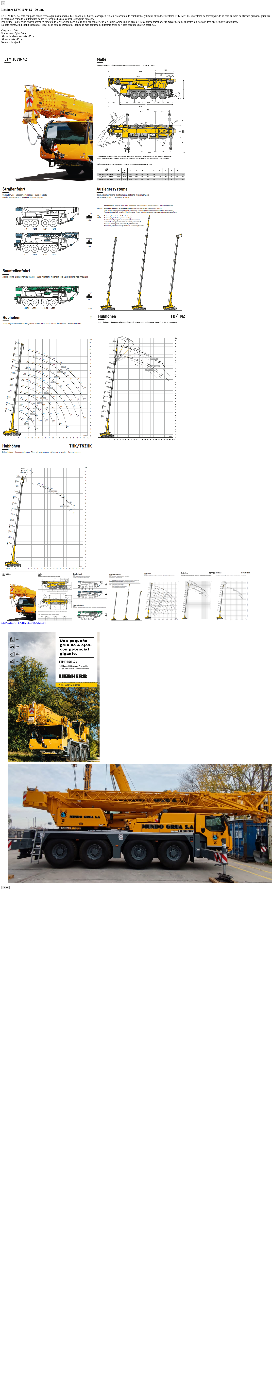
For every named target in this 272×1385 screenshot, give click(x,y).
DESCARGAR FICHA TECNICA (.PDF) (23, 622)
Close (5, 887)
